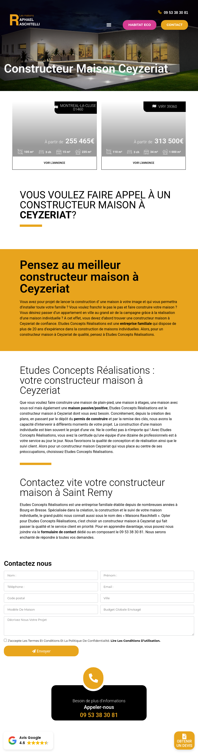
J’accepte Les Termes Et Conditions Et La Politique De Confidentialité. (84, 640)
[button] (108, 25)
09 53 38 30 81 (176, 13)
